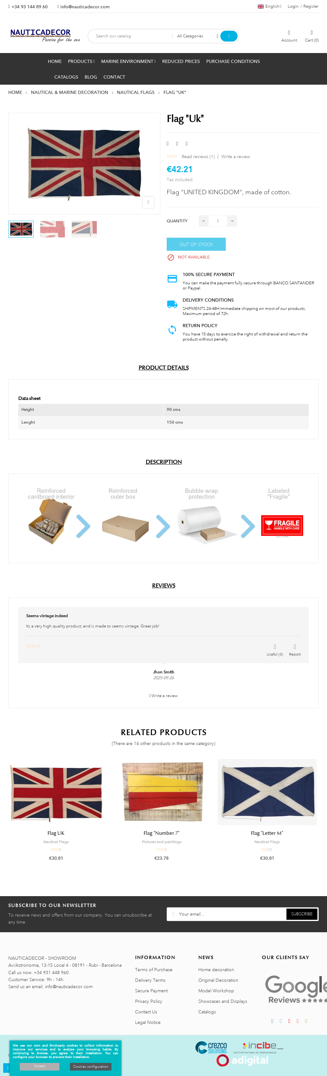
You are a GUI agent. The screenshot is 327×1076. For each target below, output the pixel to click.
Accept (39, 1066)
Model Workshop (216, 991)
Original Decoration (218, 980)
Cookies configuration (90, 1066)
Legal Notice (148, 1022)
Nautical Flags (58, 842)
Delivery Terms (150, 980)
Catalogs (207, 1012)
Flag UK (57, 833)
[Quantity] (217, 221)
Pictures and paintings (163, 842)
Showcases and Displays (222, 1001)
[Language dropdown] (269, 6)
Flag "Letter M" (269, 833)
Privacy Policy (148, 1001)
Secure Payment (151, 991)
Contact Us (146, 1012)
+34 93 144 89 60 (29, 7)
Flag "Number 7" (163, 833)
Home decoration (216, 969)
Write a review (235, 156)
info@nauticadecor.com (85, 7)
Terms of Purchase (153, 969)
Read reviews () (198, 156)
